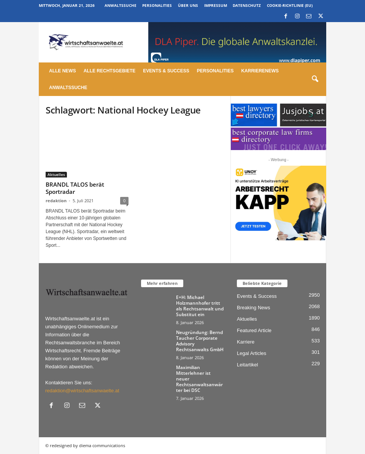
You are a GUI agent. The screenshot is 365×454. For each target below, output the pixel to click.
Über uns (188, 5)
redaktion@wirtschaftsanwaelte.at (82, 390)
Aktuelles (56, 174)
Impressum (215, 5)
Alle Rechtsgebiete (110, 71)
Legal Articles (251, 353)
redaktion (56, 200)
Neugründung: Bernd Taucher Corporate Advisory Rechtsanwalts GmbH (200, 341)
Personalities (157, 5)
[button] (314, 79)
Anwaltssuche (120, 5)
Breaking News (253, 307)
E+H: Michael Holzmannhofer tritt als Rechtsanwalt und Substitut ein (200, 306)
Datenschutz (247, 5)
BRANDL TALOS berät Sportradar (75, 188)
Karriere (245, 342)
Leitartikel (247, 365)
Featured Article (254, 330)
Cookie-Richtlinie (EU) (290, 5)
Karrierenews (260, 71)
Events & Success (166, 71)
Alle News (62, 71)
